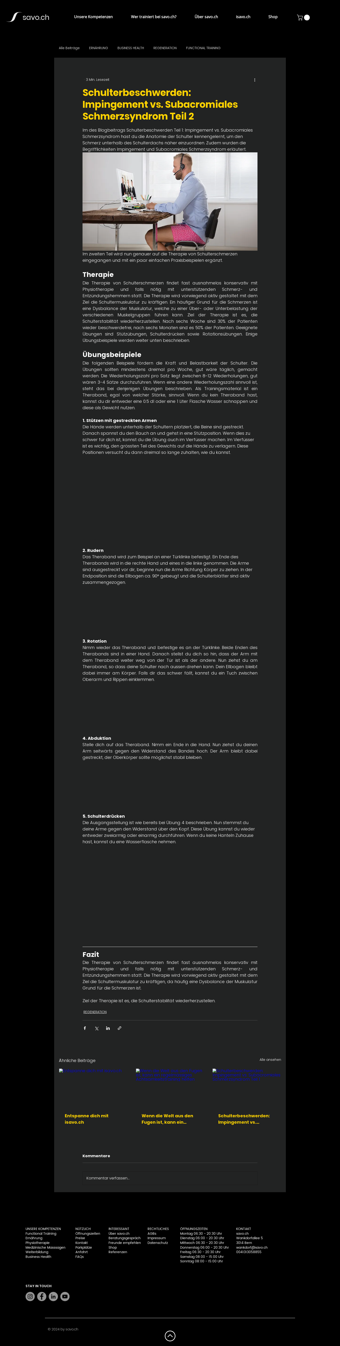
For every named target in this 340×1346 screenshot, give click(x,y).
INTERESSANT (119, 1229)
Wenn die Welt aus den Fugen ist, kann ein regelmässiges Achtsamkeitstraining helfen (167, 1119)
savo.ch (35, 17)
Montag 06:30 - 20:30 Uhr (201, 1233)
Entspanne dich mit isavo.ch (87, 1119)
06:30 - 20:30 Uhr (210, 1243)
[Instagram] (30, 1296)
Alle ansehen (270, 1059)
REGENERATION (165, 48)
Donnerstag (190, 1247)
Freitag (186, 1252)
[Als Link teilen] (119, 1028)
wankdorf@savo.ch (252, 1247)
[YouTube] (65, 1296)
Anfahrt (81, 1252)
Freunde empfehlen (125, 1243)
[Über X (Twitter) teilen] (96, 1028)
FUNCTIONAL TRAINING (203, 48)
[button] (87, 17)
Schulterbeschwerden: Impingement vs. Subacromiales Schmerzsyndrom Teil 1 (244, 1119)
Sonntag (187, 1261)
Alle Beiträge (69, 48)
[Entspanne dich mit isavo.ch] (93, 1088)
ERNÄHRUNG (98, 48)
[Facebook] (41, 1296)
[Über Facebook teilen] (85, 1028)
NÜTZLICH (83, 1229)
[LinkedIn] (53, 1296)
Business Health (38, 1257)
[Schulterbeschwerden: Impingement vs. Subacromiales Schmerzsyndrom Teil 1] (247, 1088)
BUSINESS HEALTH (131, 48)
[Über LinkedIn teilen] (108, 1028)
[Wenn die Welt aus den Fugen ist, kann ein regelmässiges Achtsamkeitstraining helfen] (170, 1088)
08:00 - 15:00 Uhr (210, 1257)
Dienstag (188, 1238)
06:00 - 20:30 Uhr (210, 1238)
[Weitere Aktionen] (254, 79)
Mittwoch (188, 1243)
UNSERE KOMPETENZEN (43, 1229)
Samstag (188, 1257)
